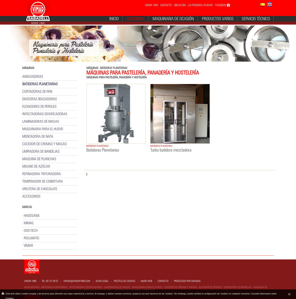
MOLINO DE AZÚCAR (36, 166)
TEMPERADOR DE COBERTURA (42, 181)
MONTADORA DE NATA (37, 136)
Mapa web (146, 281)
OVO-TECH (30, 231)
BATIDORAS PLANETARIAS (113, 68)
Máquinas (136, 19)
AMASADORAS (32, 77)
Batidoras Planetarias (102, 150)
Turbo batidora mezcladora (170, 150)
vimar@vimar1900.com (77, 281)
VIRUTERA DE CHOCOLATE (39, 189)
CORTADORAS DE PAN (37, 92)
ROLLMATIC (31, 238)
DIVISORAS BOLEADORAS (39, 99)
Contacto (163, 281)
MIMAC (29, 223)
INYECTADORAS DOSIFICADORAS (44, 114)
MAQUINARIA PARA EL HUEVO (42, 129)
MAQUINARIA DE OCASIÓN (173, 19)
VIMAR (28, 246)
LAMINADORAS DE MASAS (40, 121)
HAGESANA (32, 216)
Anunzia (196, 281)
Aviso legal (102, 281)
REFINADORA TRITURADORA (41, 174)
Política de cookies (124, 281)
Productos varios (218, 19)
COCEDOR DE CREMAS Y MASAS (44, 144)
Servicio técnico (256, 19)
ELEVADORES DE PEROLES (39, 107)
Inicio (114, 19)
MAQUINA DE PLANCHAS (39, 159)
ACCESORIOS (31, 196)
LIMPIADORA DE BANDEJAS (41, 151)
